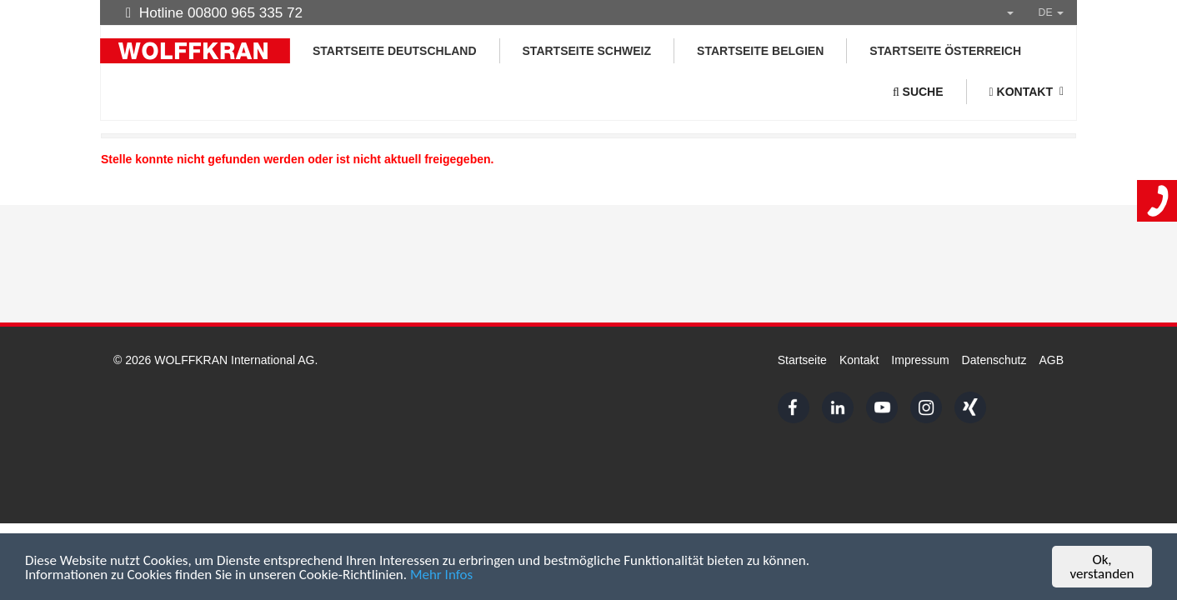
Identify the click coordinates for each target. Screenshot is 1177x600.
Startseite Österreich (945, 51)
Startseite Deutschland (395, 51)
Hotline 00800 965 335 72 (214, 12)
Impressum (920, 360)
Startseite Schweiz (587, 51)
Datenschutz (994, 360)
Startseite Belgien (760, 51)
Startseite (802, 360)
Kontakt (859, 360)
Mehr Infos (441, 575)
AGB (1051, 360)
